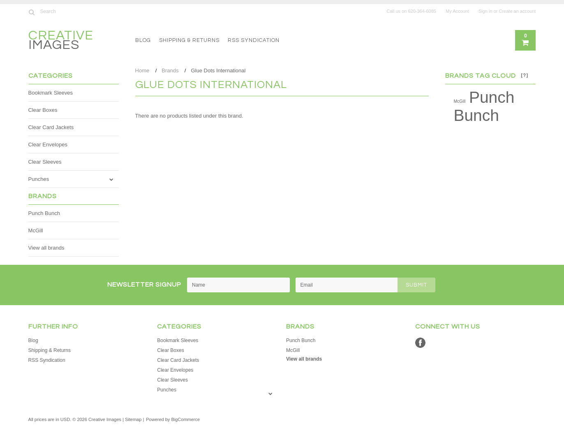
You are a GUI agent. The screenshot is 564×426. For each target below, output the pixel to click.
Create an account (517, 11)
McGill (35, 230)
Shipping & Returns (189, 40)
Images (60, 41)
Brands (170, 70)
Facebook (420, 343)
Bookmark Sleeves (50, 93)
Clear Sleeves (45, 162)
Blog (143, 40)
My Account (457, 11)
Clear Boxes (43, 110)
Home (142, 70)
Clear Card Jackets (51, 127)
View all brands (46, 248)
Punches (38, 179)
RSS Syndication (254, 40)
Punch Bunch (44, 213)
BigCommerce (185, 419)
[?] (524, 75)
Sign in (485, 11)
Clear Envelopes (47, 144)
